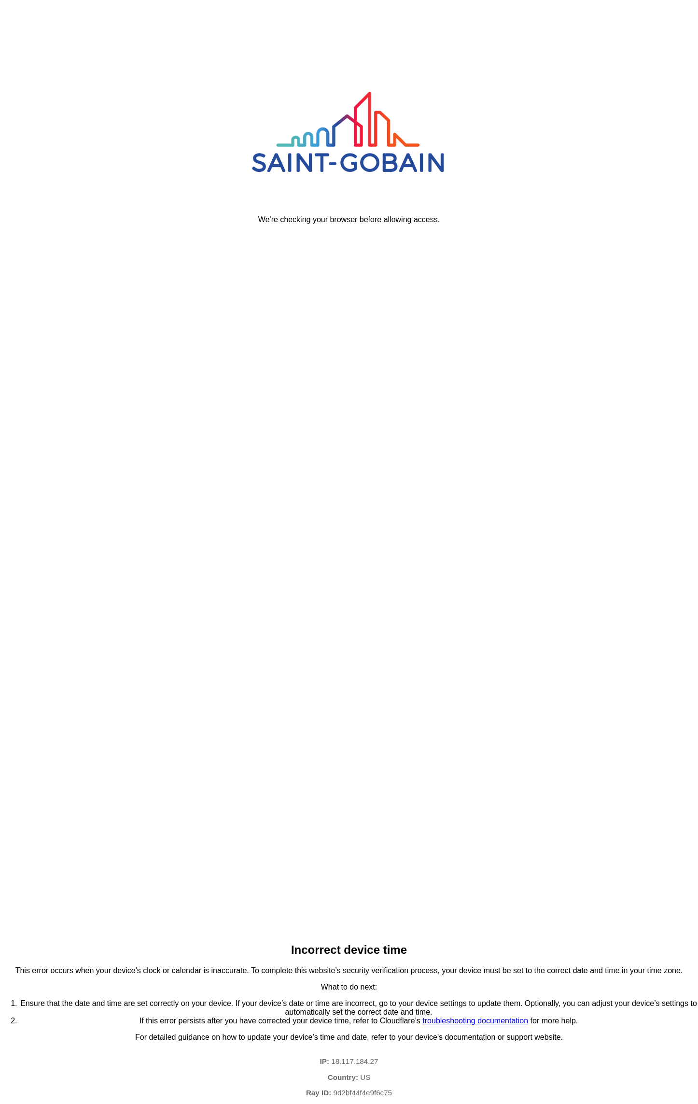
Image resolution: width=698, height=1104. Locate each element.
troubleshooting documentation (475, 1021)
